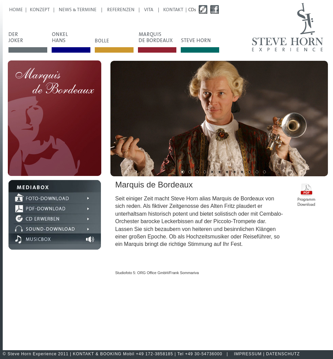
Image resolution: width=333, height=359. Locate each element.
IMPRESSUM (248, 354)
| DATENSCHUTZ (281, 354)
